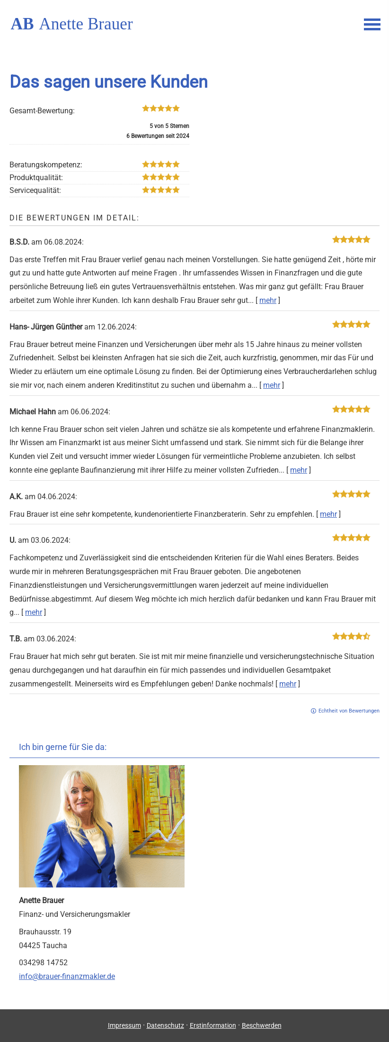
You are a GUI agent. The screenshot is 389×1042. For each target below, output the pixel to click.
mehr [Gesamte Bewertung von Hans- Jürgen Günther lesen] (271, 385)
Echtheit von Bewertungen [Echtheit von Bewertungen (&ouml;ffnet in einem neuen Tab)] (349, 711)
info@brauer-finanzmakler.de (67, 976)
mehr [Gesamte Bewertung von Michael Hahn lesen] (298, 470)
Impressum (124, 1025)
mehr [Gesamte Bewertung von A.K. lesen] (328, 514)
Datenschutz (165, 1025)
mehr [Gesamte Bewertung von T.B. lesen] (287, 683)
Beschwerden (262, 1025)
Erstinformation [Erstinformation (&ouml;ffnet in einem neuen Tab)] (213, 1025)
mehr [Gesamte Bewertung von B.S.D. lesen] (267, 300)
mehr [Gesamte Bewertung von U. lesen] (33, 612)
